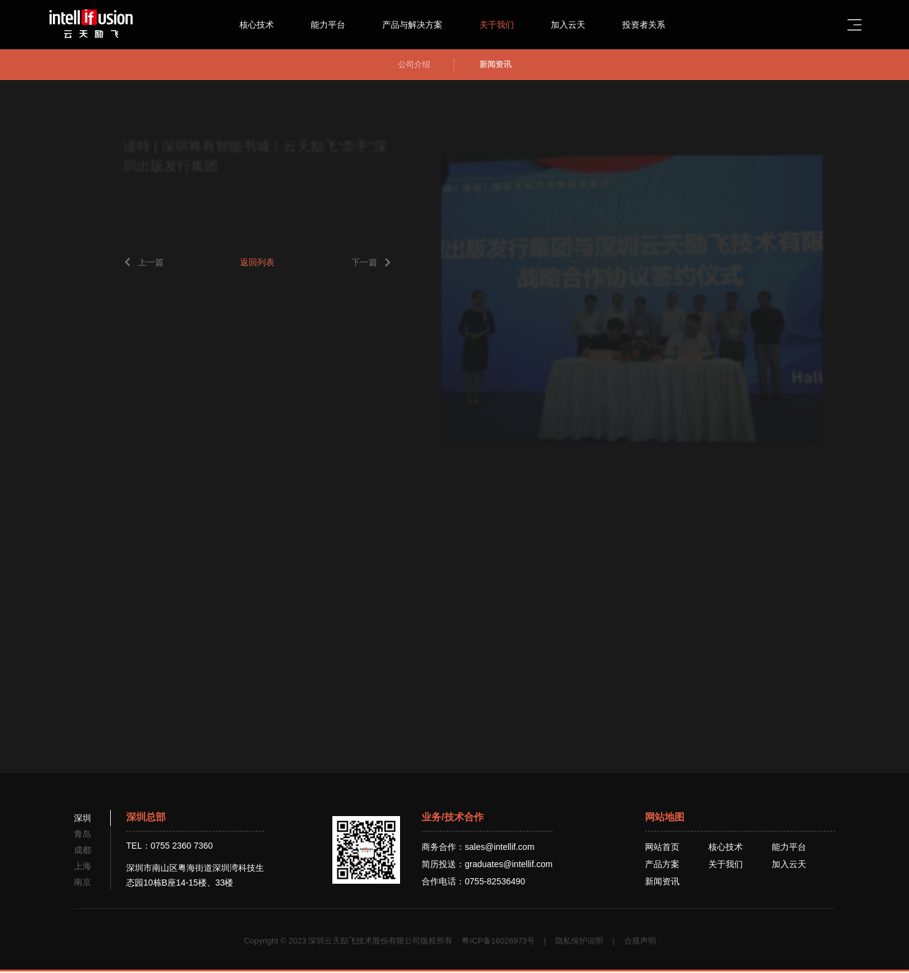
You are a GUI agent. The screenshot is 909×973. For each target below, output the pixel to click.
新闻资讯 (662, 881)
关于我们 (508, 25)
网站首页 (662, 847)
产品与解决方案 (424, 25)
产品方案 (662, 864)
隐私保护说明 (579, 940)
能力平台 (339, 25)
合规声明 (640, 940)
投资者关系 (655, 25)
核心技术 (268, 25)
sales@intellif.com (499, 847)
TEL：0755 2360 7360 (169, 846)
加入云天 (580, 25)
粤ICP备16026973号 (498, 940)
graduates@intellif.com (509, 864)
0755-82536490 (495, 881)
